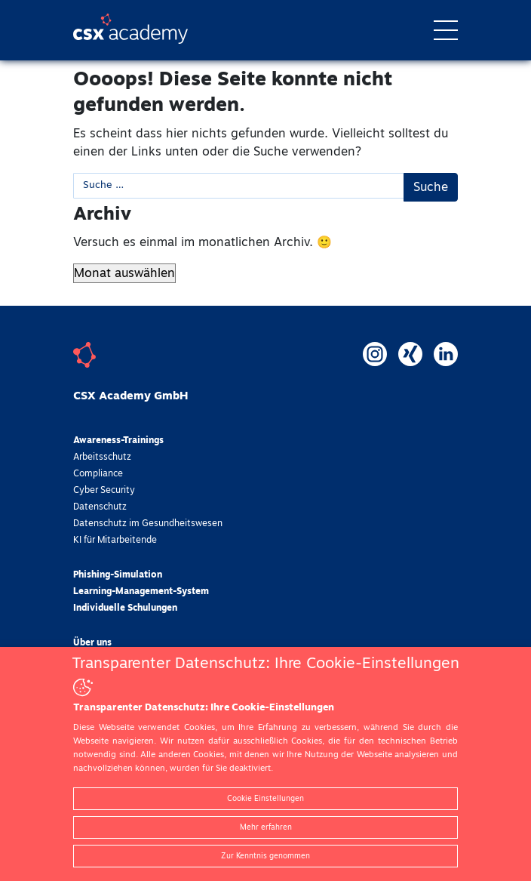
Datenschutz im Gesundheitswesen (148, 523)
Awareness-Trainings (118, 440)
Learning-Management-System (141, 591)
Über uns (92, 643)
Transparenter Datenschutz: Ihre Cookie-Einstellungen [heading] (265, 663)
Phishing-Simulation (117, 575)
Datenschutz (100, 507)
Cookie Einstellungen (265, 798)
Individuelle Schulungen (125, 608)
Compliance (98, 474)
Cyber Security (104, 490)
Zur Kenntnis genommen (265, 856)
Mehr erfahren (266, 827)
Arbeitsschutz (102, 457)
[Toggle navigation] (446, 30)
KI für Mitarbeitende (115, 540)
